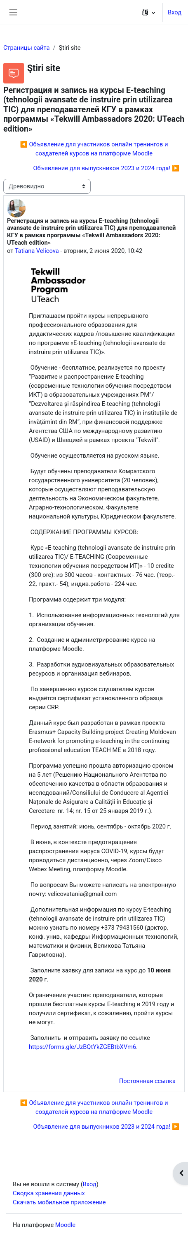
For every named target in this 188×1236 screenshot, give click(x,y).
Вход (174, 12)
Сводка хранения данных (49, 1193)
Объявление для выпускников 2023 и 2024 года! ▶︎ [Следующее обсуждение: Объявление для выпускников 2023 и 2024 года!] (106, 168)
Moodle (65, 1225)
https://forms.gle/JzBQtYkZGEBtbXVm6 (82, 1047)
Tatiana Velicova (37, 251)
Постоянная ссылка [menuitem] (147, 1081)
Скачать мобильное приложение (59, 1202)
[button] (148, 12)
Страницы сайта (26, 47)
